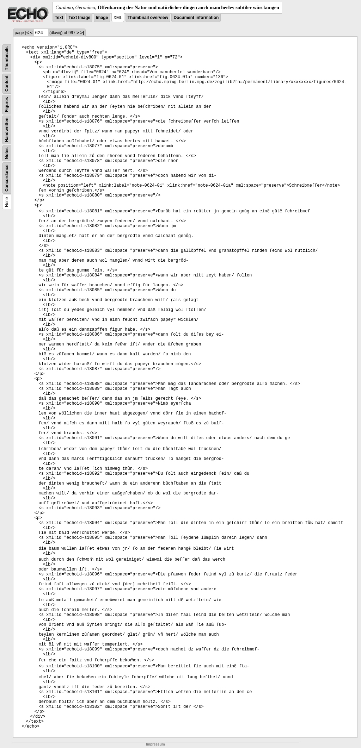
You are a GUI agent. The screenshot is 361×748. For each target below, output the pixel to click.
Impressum (155, 744)
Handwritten (6, 130)
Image (102, 17)
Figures (6, 104)
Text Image (79, 17)
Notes (6, 153)
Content (6, 84)
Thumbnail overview (148, 17)
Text (59, 17)
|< (27, 32)
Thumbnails (6, 58)
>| (82, 32)
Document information (196, 17)
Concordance (6, 178)
